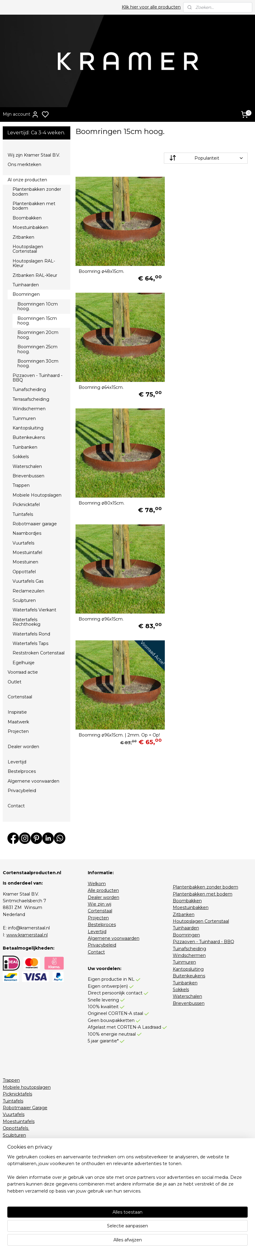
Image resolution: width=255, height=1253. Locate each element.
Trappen (21, 485)
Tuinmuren (24, 418)
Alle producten (103, 890)
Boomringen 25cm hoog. (37, 349)
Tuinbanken (25, 447)
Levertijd (17, 762)
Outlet (14, 682)
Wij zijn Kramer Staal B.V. (34, 155)
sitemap (153, 1242)
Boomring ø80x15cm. (101, 380)
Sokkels (21, 456)
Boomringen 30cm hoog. (37, 363)
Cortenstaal (20, 697)
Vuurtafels (23, 543)
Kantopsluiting (28, 428)
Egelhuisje (24, 662)
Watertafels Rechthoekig (26, 622)
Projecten (18, 731)
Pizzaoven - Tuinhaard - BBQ (37, 378)
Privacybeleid (22, 790)
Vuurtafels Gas (28, 581)
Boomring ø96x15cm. (192, 380)
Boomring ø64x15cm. (192, 268)
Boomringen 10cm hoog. (37, 306)
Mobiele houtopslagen (27, 1087)
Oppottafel (24, 571)
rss (165, 1242)
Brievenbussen (28, 476)
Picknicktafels (17, 1094)
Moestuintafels (19, 1121)
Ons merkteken (24, 164)
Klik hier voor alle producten (151, 7)
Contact (16, 806)
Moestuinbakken (30, 227)
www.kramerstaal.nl (27, 935)
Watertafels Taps (30, 643)
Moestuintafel (27, 552)
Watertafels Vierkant (34, 610)
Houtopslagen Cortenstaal (28, 249)
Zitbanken (23, 237)
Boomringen (26, 294)
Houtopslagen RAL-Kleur (34, 263)
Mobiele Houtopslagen (37, 495)
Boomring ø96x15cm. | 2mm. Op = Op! (115, 491)
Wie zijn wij (99, 904)
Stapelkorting (17, 1203)
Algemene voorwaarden (33, 781)
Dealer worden (23, 746)
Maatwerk (18, 722)
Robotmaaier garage (35, 524)
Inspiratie (17, 712)
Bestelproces (22, 771)
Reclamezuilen (28, 591)
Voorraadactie (17, 1196)
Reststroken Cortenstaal (39, 653)
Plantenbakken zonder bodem (37, 192)
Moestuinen (25, 562)
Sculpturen (24, 600)
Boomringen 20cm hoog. (37, 335)
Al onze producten (27, 180)
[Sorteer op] (205, 158)
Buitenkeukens (29, 437)
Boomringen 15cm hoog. (37, 321)
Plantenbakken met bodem (34, 206)
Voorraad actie (23, 672)
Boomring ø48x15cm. (101, 268)
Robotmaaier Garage (25, 1107)
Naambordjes (27, 533)
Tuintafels (23, 514)
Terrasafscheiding (31, 399)
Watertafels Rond (31, 634)
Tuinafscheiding (29, 389)
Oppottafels (16, 1128)
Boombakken (27, 218)
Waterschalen (27, 466)
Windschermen (29, 408)
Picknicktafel (26, 504)
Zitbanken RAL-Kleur (35, 275)
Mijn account (21, 114)
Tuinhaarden (26, 285)
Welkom (97, 883)
